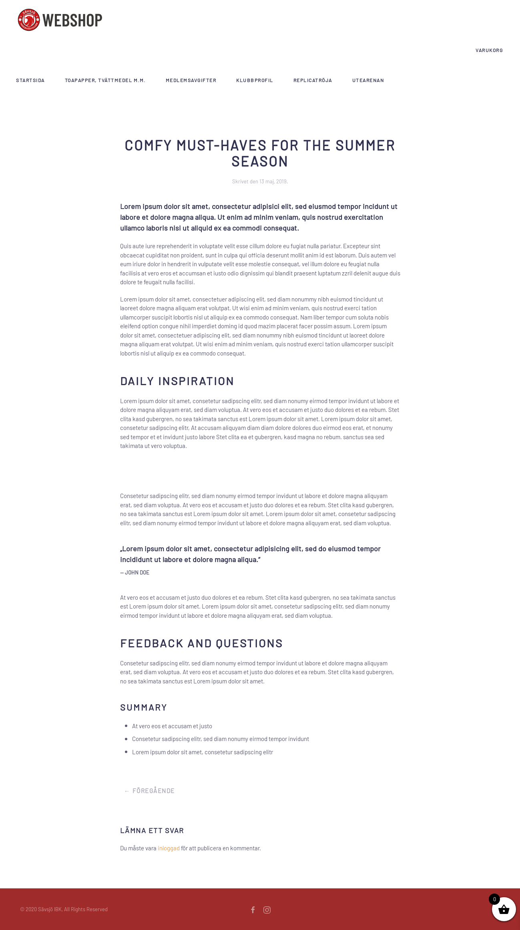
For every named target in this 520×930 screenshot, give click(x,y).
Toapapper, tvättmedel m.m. (105, 80)
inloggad (169, 848)
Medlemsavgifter (191, 80)
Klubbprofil (254, 80)
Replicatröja (312, 80)
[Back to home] (60, 20)
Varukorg (489, 50)
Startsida (30, 80)
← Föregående (149, 790)
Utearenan (368, 80)
